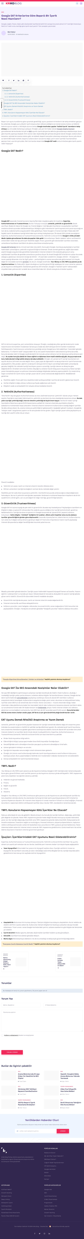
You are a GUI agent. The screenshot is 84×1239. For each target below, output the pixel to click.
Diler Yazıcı (65, 1094)
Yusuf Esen (22, 1081)
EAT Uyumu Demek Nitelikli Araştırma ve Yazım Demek (23, 106)
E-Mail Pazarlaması (50, 1199)
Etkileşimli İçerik (6, 1202)
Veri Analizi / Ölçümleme (52, 1216)
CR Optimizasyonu (50, 1166)
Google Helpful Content (65, 129)
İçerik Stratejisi (6, 1209)
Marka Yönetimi (49, 1209)
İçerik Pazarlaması (67, 1086)
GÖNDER (63, 1131)
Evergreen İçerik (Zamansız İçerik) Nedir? (18, 944)
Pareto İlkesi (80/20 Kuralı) (10, 1216)
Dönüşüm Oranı (6, 1196)
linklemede (42, 707)
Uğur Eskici (65, 1081)
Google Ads (48, 1189)
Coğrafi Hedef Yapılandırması (54, 1162)
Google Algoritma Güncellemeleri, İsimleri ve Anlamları (23, 679)
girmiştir (26, 262)
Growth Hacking (6, 1193)
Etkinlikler (47, 1176)
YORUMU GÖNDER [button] (12, 1052)
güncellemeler (22, 698)
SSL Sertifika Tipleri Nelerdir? (53, 1156)
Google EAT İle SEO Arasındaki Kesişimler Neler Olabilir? (24, 103)
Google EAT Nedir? (10, 90)
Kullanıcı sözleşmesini (11, 1035)
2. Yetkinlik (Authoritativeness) (18, 97)
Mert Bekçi (11, 32)
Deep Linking (5, 1199)
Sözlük (46, 1172)
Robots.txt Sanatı (49, 1153)
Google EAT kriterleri (8, 247)
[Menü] (2, 3)
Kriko (11, 1161)
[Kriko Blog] (14, 3)
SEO (2, 12)
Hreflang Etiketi (6, 1206)
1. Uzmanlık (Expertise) (15, 94)
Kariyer (46, 1179)
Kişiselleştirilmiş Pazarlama (10, 1212)
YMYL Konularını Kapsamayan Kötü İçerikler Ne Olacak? (24, 113)
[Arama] (77, 3)
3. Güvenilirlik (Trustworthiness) (18, 100)
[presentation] (15, 1043)
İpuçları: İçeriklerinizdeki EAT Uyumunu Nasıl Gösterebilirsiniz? (27, 116)
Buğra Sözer (65, 1107)
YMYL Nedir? (8, 109)
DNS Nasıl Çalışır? (50, 1159)
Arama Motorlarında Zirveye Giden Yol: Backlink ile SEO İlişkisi (29, 1076)
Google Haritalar (50, 1169)
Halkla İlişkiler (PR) (50, 1206)
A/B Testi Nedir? (6, 1189)
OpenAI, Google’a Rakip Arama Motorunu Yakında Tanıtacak (70, 1076)
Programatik (48, 1202)
